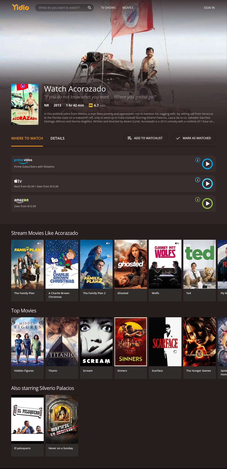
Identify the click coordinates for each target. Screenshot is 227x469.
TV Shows (108, 8)
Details (57, 138)
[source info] (197, 160)
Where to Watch (27, 138)
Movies (127, 8)
